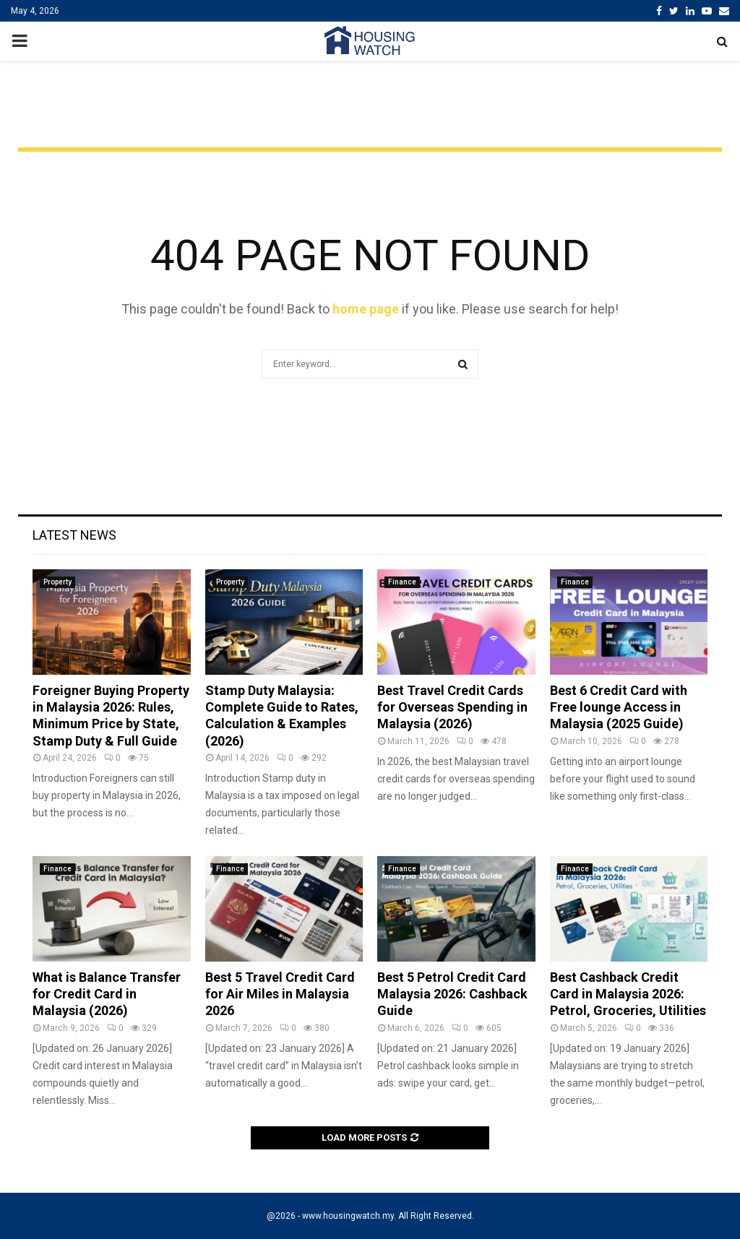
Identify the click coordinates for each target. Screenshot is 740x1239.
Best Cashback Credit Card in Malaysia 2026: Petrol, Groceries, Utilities (628, 994)
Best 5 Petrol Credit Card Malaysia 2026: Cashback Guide (452, 994)
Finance (402, 582)
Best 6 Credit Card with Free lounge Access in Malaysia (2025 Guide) (618, 707)
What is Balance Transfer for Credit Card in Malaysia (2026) (107, 994)
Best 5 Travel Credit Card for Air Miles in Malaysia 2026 (280, 994)
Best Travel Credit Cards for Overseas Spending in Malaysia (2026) (452, 707)
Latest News (74, 535)
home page (365, 308)
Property (57, 582)
